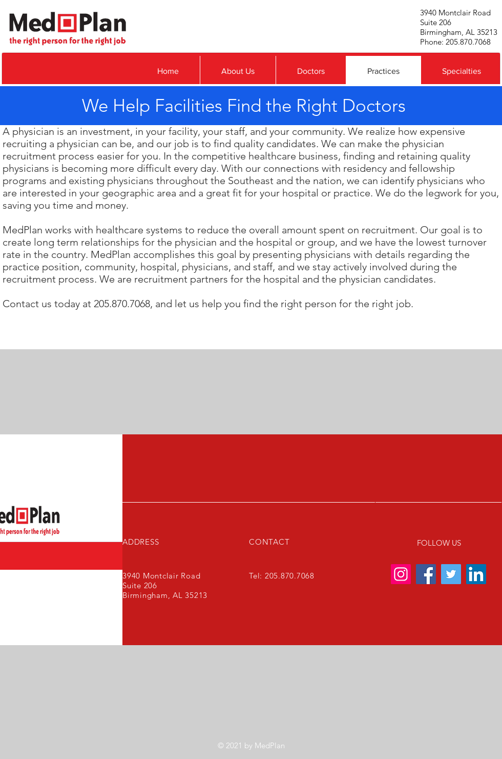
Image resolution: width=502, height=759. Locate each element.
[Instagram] (401, 574)
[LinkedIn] (476, 574)
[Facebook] (426, 574)
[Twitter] (451, 574)
